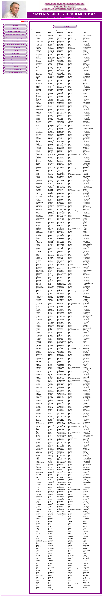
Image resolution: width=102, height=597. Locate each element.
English (26, 21)
